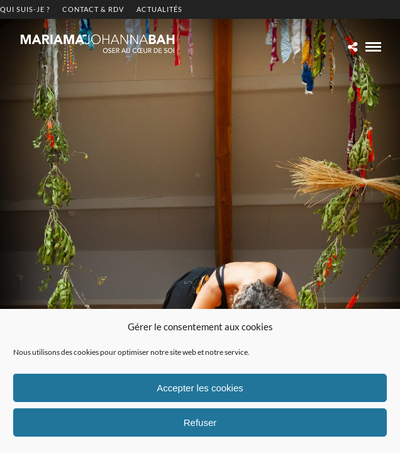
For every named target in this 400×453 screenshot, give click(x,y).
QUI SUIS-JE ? (25, 9)
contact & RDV (93, 9)
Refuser (200, 422)
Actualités (159, 9)
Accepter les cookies (200, 388)
